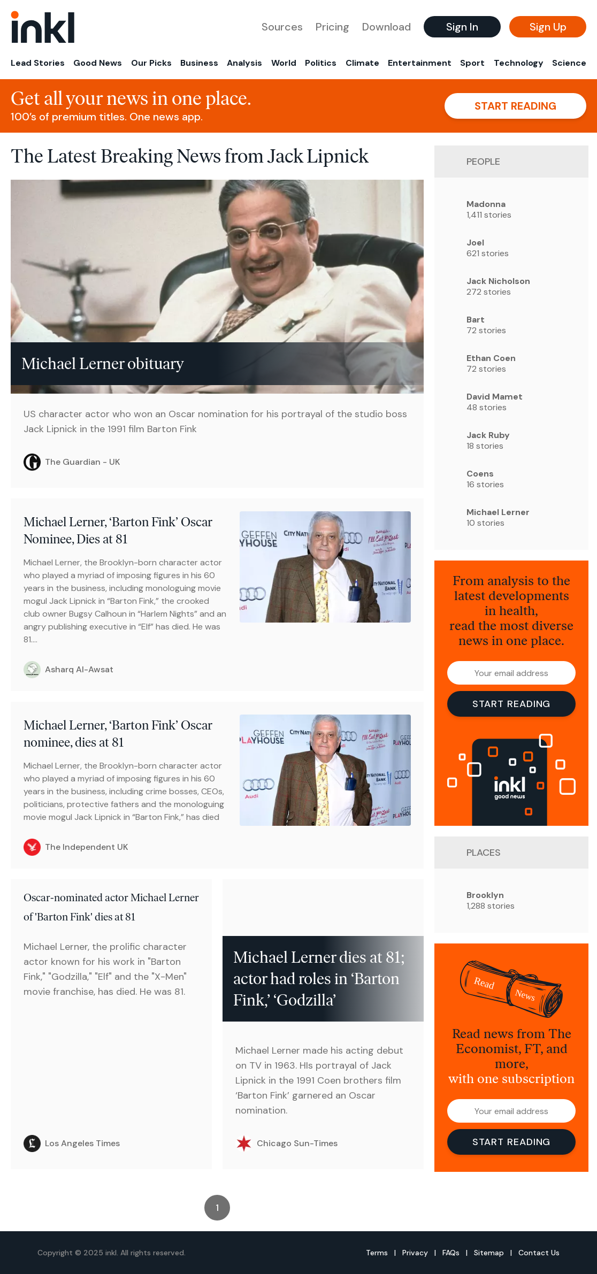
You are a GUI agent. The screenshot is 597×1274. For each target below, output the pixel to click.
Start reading (515, 106)
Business (199, 62)
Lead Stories (38, 62)
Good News (97, 62)
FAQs (451, 1252)
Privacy (415, 1252)
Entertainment (419, 62)
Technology (519, 62)
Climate (362, 62)
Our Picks (151, 62)
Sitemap (489, 1252)
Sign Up (548, 27)
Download (386, 27)
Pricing (332, 27)
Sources (282, 27)
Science (569, 62)
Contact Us (539, 1252)
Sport (472, 62)
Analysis (244, 62)
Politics (320, 62)
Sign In (462, 27)
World (283, 62)
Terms (377, 1252)
